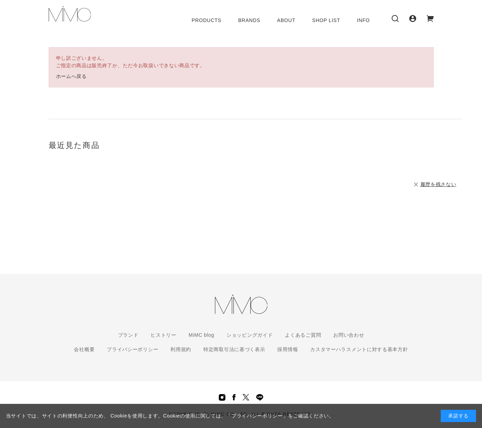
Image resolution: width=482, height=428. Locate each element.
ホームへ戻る (71, 76)
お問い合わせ (348, 335)
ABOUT (286, 20)
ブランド (128, 335)
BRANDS (249, 20)
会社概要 (84, 349)
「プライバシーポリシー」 (257, 416)
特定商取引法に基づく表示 (234, 349)
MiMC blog (201, 335)
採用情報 (287, 349)
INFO (363, 20)
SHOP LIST (326, 20)
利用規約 (180, 349)
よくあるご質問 (303, 335)
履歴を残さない (438, 184)
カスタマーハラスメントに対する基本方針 (359, 349)
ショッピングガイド (249, 335)
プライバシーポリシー (132, 349)
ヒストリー (163, 335)
